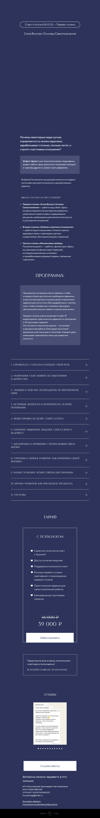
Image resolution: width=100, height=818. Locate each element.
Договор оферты (32, 801)
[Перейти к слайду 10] (59, 748)
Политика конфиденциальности (40, 804)
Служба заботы (50, 766)
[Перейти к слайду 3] (42, 748)
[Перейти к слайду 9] (57, 748)
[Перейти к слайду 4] (45, 748)
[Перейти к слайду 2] (40, 748)
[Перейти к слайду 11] (61, 748)
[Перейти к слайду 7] (52, 748)
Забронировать (50, 637)
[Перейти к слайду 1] (38, 748)
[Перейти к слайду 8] (54, 748)
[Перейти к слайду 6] (50, 748)
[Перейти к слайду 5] (47, 748)
